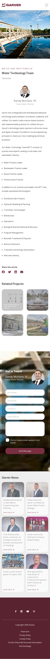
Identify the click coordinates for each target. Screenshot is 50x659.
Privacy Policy (25, 635)
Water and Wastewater (17, 69)
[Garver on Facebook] (15, 611)
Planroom (25, 631)
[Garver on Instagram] (34, 611)
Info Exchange (25, 646)
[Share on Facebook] (5, 272)
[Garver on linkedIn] (21, 611)
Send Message (25, 451)
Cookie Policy (25, 639)
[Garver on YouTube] (28, 611)
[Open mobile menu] (46, 4)
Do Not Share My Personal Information (25, 642)
